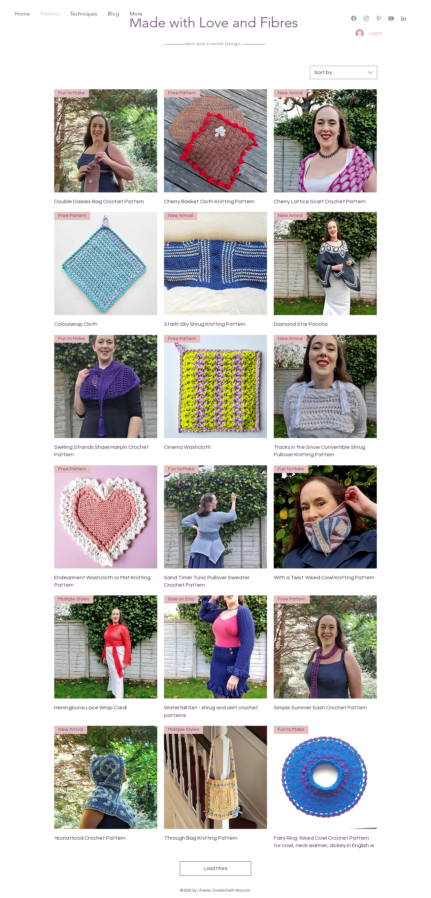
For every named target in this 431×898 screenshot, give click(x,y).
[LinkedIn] (403, 18)
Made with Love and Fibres (213, 22)
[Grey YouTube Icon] (391, 18)
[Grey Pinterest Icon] (378, 18)
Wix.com (242, 890)
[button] (375, 24)
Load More (216, 868)
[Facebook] (353, 18)
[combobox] (343, 72)
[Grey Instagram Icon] (366, 18)
